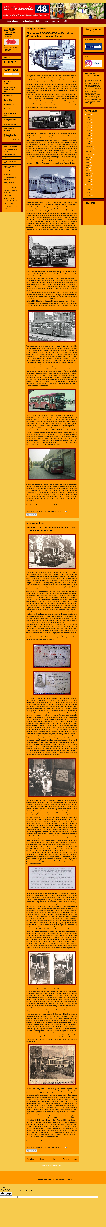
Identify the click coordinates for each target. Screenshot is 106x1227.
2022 (88, 125)
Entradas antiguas (70, 1159)
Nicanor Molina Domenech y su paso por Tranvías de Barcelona (50, 529)
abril (87, 168)
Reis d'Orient (8, 195)
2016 (88, 141)
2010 (88, 190)
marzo (88, 170)
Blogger (69, 1179)
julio (87, 160)
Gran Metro (7, 174)
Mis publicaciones (52, 21)
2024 (88, 120)
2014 (88, 179)
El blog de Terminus (10, 120)
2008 (88, 195)
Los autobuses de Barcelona (9, 183)
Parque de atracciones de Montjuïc (10, 191)
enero (88, 176)
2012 (88, 184)
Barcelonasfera (9, 104)
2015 (88, 144)
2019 (88, 133)
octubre (88, 151)
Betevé (6, 158)
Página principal (12, 21)
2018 (88, 136)
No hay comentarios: (55, 511)
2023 (88, 122)
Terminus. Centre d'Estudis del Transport (11, 199)
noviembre (89, 149)
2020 (88, 130)
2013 (88, 182)
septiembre (89, 154)
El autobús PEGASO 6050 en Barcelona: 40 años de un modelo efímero (50, 35)
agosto (88, 157)
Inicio (54, 1159)
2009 (88, 192)
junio (87, 162)
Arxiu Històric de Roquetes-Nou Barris (9, 89)
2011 (88, 187)
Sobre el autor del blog (32, 21)
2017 (88, 138)
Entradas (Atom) (56, 1165)
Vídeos (66, 21)
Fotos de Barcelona (10, 171)
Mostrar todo (16, 139)
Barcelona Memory (9, 154)
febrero (88, 173)
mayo (88, 165)
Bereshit (7, 109)
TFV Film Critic (8, 203)
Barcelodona (8, 95)
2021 (88, 128)
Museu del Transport (10, 187)
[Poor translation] (8, 1194)
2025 (88, 117)
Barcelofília (8, 100)
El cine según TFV (10, 124)
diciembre (89, 146)
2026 (88, 114)
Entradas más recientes (35, 1159)
